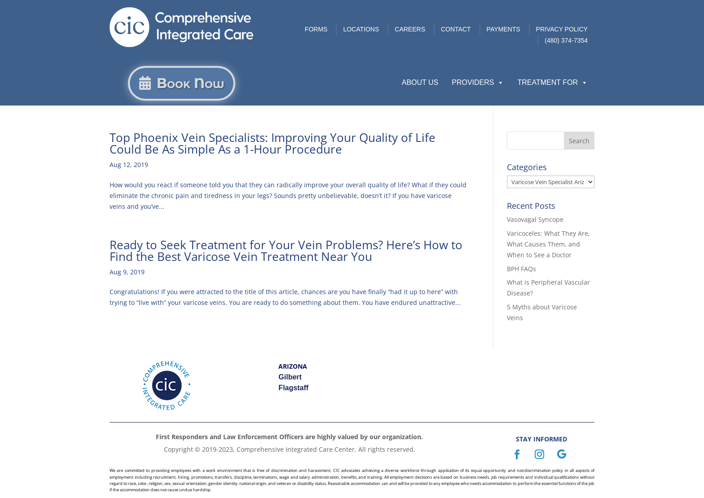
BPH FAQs (521, 268)
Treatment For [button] (552, 83)
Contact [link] (456, 29)
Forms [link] (316, 29)
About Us (420, 82)
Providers (478, 83)
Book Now (190, 83)
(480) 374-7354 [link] (566, 40)
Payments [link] (503, 29)
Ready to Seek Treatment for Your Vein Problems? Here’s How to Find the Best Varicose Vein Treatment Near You (286, 250)
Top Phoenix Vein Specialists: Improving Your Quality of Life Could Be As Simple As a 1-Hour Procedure (273, 143)
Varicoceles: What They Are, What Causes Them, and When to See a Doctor (548, 244)
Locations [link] (361, 29)
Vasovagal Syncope (535, 219)
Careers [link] (410, 29)
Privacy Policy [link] (562, 29)
